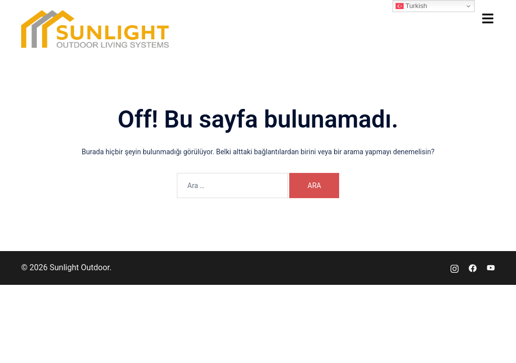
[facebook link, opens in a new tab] (473, 267)
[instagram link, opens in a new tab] (454, 267)
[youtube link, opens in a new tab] (491, 267)
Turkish (411, 6)
